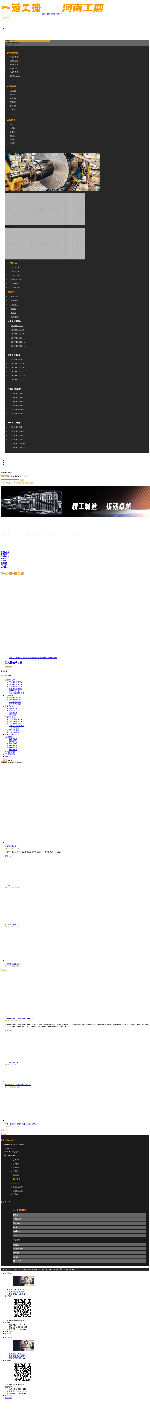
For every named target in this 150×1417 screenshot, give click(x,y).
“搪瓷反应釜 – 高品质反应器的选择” (18, 1085)
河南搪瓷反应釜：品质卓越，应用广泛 (19, 1018)
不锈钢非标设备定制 (12, 964)
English (10, 472)
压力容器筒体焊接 (11, 1062)
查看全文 (8, 856)
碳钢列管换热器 (11, 846)
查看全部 (4, 970)
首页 (2, 483)
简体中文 (4, 472)
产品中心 (8, 483)
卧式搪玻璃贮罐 (13, 662)
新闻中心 (11, 762)
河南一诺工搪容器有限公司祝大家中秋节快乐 (21, 1124)
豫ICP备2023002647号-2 (50, 1269)
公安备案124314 (67, 1269)
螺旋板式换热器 (11, 924)
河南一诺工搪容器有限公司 (52, 14)
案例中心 (18, 762)
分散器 (7, 885)
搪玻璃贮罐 (17, 483)
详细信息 (8, 667)
